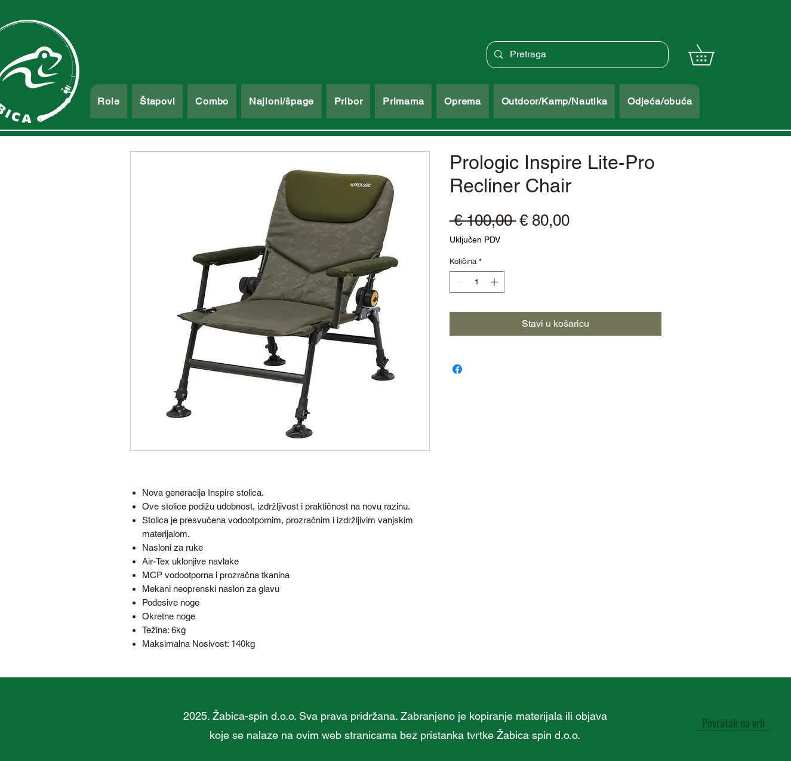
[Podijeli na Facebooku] (457, 369)
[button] (711, 54)
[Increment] (495, 282)
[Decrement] (458, 282)
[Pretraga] (576, 54)
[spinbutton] (476, 282)
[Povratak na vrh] (733, 722)
